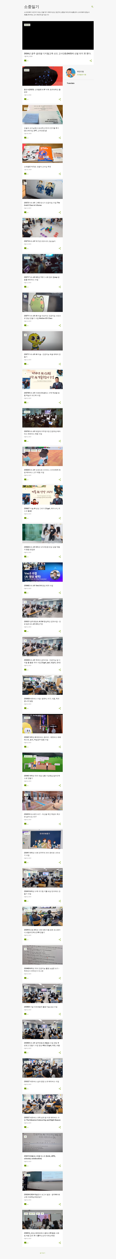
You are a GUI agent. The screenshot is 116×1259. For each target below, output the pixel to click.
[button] (90, 60)
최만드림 (80, 71)
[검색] (92, 6)
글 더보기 (42, 1253)
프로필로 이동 (81, 74)
